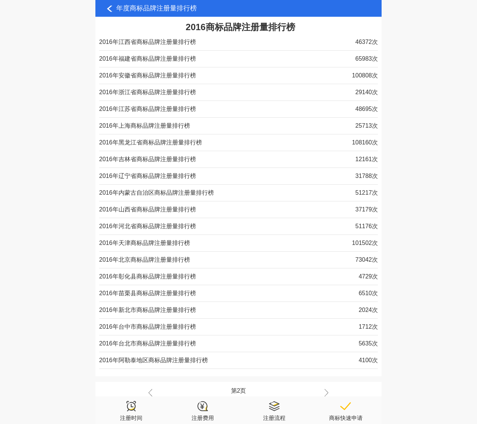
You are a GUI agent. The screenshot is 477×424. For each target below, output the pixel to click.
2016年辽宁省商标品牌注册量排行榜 (147, 176)
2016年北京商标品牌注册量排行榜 (144, 259)
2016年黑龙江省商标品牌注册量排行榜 (150, 142)
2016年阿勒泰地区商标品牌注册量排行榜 (153, 360)
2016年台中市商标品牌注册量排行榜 (147, 326)
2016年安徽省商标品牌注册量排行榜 (147, 75)
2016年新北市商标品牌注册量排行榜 (147, 310)
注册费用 (203, 410)
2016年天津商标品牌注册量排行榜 (144, 243)
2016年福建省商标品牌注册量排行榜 (147, 58)
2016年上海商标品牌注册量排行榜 (144, 125)
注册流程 (274, 410)
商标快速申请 (346, 410)
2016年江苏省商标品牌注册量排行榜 (147, 109)
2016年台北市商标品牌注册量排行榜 (147, 343)
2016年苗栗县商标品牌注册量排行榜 (147, 293)
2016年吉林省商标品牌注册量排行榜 (147, 159)
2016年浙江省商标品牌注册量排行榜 (147, 92)
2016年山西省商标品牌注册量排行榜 (147, 209)
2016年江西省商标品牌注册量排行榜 (147, 42)
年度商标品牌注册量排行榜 (156, 8)
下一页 (324, 393)
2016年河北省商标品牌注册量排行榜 (147, 226)
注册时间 (131, 410)
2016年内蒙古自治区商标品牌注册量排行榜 (156, 192)
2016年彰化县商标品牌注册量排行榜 (147, 276)
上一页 (152, 393)
